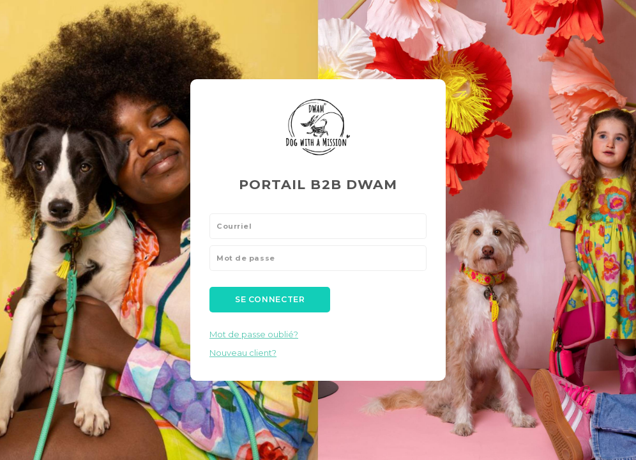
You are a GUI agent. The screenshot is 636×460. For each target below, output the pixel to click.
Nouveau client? (242, 353)
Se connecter (270, 299)
